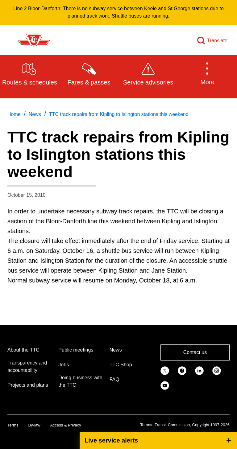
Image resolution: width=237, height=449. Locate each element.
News (116, 349)
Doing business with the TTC (80, 381)
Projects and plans (27, 385)
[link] (164, 370)
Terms (12, 425)
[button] (207, 73)
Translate (217, 40)
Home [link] (14, 114)
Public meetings (75, 349)
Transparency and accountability (27, 366)
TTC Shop (121, 364)
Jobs (63, 364)
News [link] (35, 114)
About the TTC (23, 349)
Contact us (195, 352)
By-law (34, 425)
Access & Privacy (65, 425)
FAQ (114, 379)
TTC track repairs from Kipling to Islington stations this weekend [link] (119, 114)
